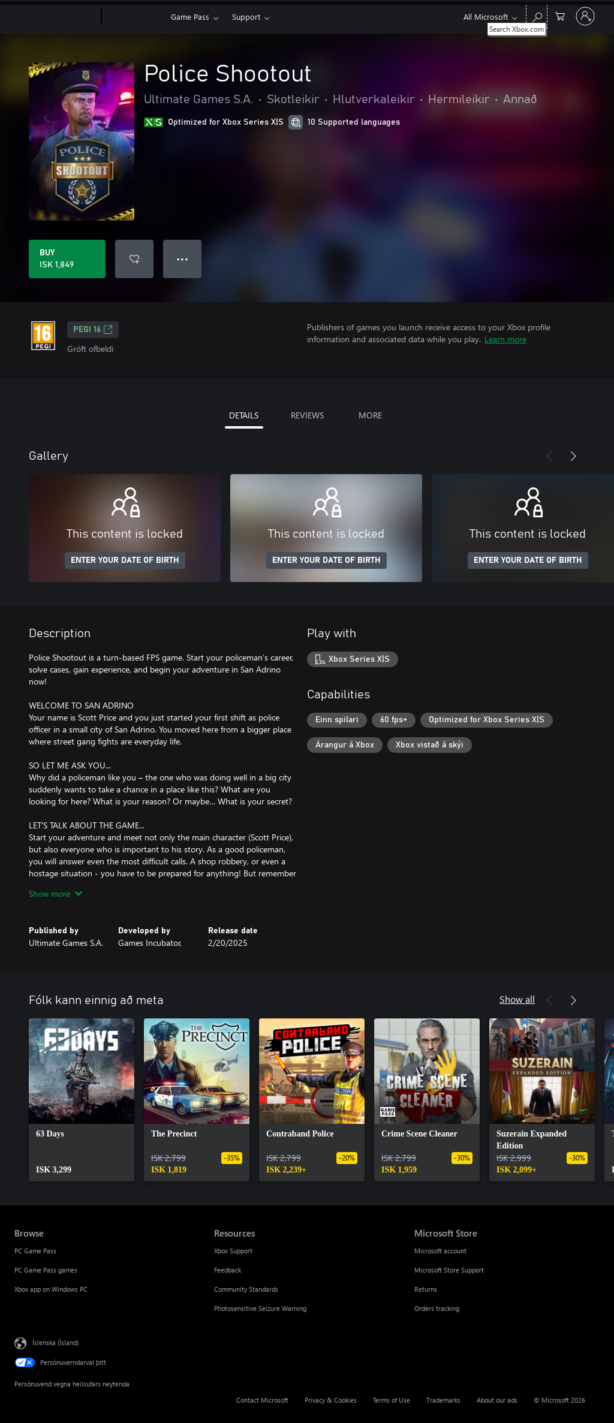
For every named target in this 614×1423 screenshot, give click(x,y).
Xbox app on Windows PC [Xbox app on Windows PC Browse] (51, 1289)
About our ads (497, 1400)
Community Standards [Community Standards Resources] (246, 1289)
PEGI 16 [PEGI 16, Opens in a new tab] (93, 329)
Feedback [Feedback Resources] (227, 1270)
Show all (517, 999)
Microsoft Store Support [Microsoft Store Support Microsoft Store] (449, 1270)
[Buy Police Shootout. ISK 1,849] (67, 259)
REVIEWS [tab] (307, 415)
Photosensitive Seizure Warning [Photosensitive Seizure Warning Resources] (260, 1308)
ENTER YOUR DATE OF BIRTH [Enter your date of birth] (125, 560)
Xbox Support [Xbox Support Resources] (233, 1251)
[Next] (573, 456)
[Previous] (549, 456)
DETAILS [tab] (243, 415)
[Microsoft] (55, 17)
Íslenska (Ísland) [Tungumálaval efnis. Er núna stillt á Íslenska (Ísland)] (55, 1342)
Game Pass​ (190, 16)
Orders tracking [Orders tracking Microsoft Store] (436, 1308)
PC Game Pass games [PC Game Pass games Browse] (45, 1270)
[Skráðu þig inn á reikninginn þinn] (585, 16)
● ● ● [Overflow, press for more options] (182, 258)
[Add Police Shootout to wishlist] (134, 259)
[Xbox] (134, 17)
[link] (81, 1099)
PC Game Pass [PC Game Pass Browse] (35, 1251)
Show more (55, 893)
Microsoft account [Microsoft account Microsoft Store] (440, 1251)
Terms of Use (391, 1400)
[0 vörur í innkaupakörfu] (560, 15)
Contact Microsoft (262, 1400)
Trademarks (443, 1400)
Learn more (505, 339)
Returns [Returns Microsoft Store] (425, 1289)
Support (246, 16)
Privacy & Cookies (331, 1400)
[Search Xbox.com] (536, 15)
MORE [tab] (370, 415)
